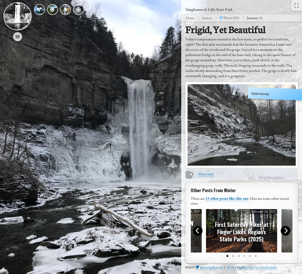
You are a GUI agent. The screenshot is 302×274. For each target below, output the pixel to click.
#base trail (206, 174)
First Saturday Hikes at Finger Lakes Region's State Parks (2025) (241, 231)
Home (190, 17)
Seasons (207, 17)
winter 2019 (229, 17)
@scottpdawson (210, 267)
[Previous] (197, 231)
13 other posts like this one (226, 198)
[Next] (285, 231)
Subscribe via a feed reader (257, 267)
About (231, 267)
